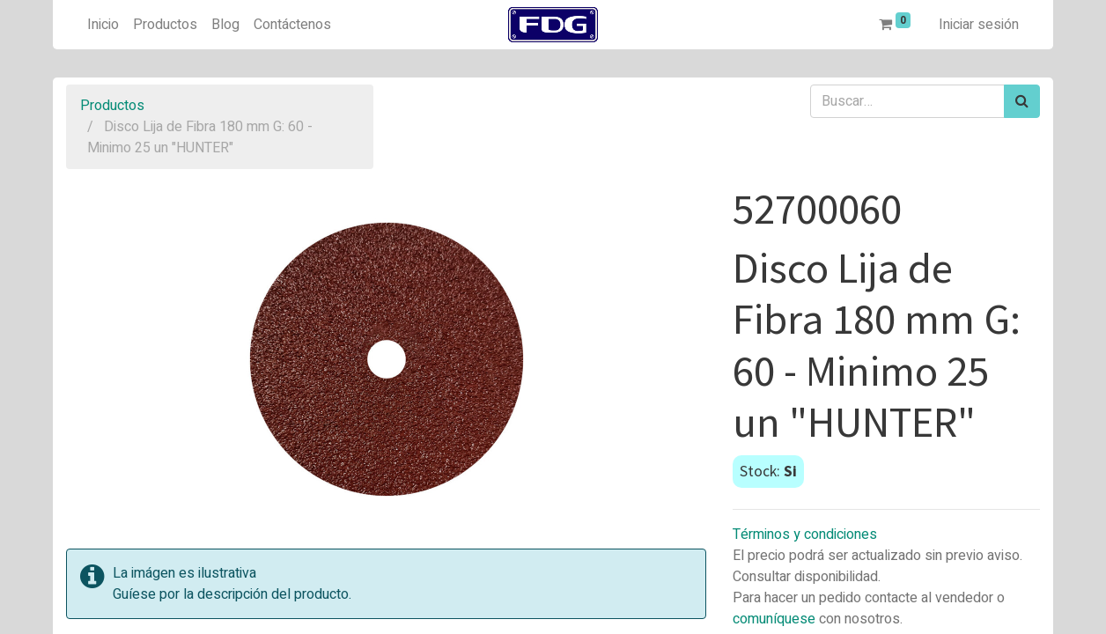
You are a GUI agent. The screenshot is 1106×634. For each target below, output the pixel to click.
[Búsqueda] (1022, 101)
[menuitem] (103, 24)
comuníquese (774, 619)
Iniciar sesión (979, 24)
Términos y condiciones (805, 534)
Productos (112, 105)
